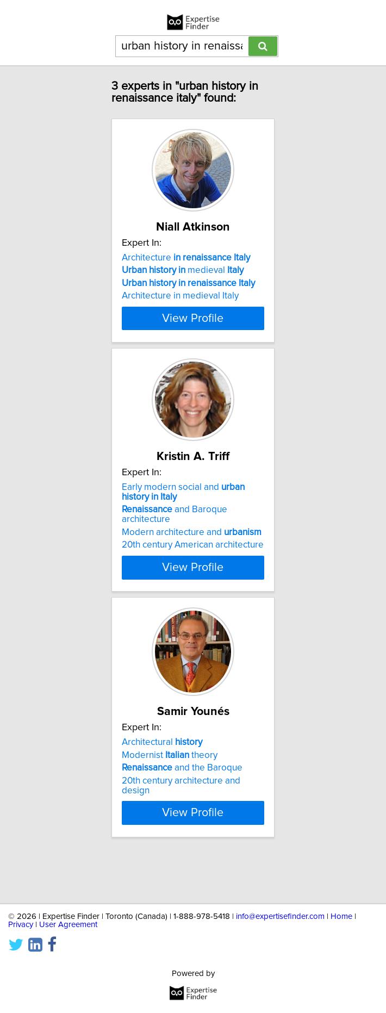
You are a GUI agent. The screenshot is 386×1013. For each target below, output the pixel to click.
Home (341, 916)
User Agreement (68, 925)
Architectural (162, 774)
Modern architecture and (192, 558)
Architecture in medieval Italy (180, 296)
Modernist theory (169, 787)
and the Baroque (182, 799)
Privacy (20, 925)
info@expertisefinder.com (280, 916)
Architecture (186, 258)
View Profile (192, 338)
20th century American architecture (193, 570)
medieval (183, 270)
